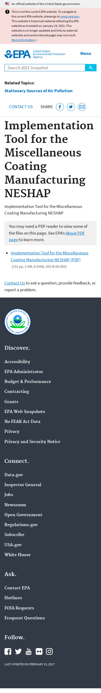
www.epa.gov (70, 16)
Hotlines (13, 598)
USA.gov (13, 545)
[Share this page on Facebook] (60, 107)
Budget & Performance (27, 382)
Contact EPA (17, 588)
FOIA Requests (19, 608)
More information (23, 40)
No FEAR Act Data (22, 422)
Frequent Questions (24, 618)
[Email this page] (82, 107)
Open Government (23, 515)
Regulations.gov (21, 525)
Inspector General (22, 485)
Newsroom (15, 505)
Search (91, 67)
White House (17, 555)
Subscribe (14, 535)
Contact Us (21, 106)
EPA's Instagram (49, 651)
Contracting (16, 391)
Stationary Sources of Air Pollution (38, 91)
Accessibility (17, 362)
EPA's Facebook (7, 651)
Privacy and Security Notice (32, 442)
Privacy (11, 431)
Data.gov (13, 475)
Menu (85, 53)
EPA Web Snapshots (24, 412)
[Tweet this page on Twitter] (71, 107)
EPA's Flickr (39, 651)
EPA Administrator (23, 372)
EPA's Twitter (18, 651)
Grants (11, 402)
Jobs (8, 495)
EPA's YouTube (28, 651)
